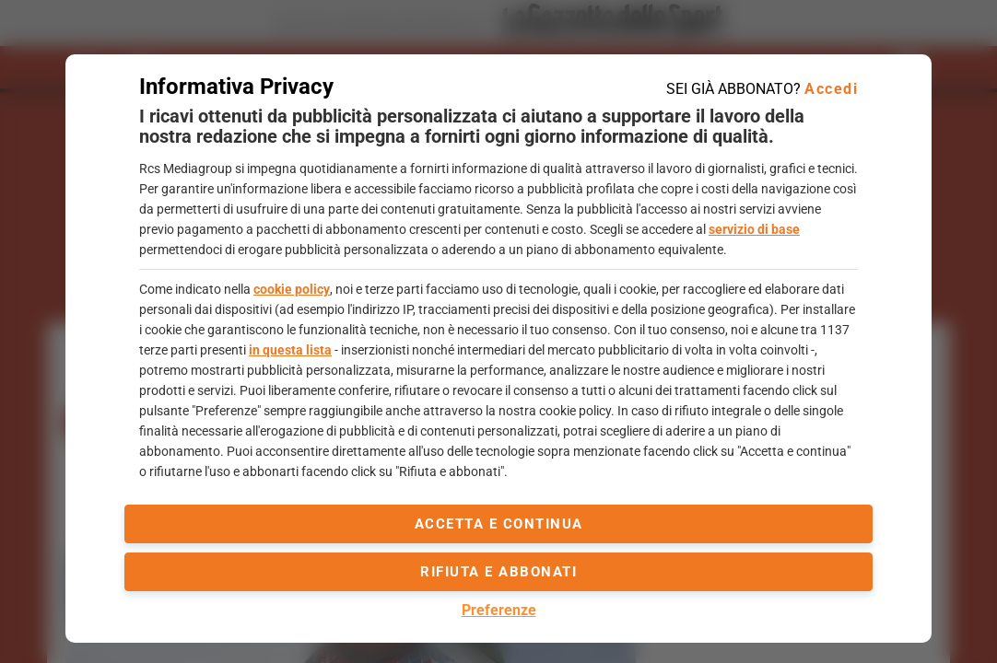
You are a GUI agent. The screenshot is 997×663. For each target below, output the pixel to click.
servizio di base (754, 229)
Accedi (831, 89)
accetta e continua (499, 524)
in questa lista (290, 350)
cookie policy (291, 289)
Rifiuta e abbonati (498, 572)
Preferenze (499, 610)
